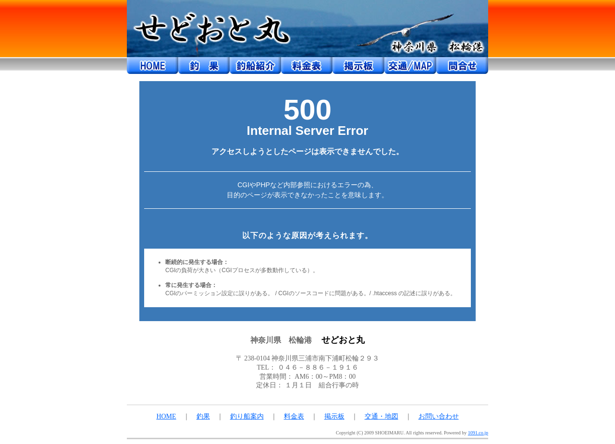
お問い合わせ (438, 416)
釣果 (203, 416)
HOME (166, 416)
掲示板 (334, 416)
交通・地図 (381, 416)
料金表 (294, 416)
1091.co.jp (478, 432)
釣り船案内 (247, 416)
